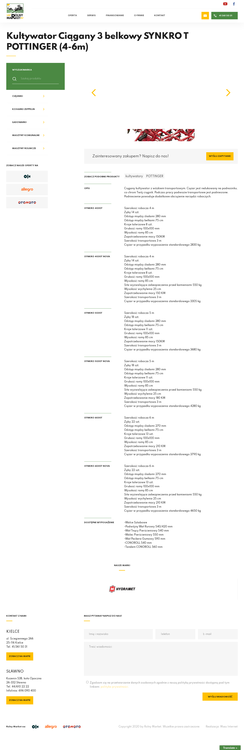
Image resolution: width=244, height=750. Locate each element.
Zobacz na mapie (19, 656)
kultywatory (134, 176)
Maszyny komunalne (26, 135)
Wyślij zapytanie (220, 156)
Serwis (91, 15)
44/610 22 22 (20, 686)
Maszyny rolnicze (24, 148)
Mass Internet (229, 726)
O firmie (139, 15)
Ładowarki (19, 122)
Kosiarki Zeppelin (23, 109)
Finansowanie (115, 15)
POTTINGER (154, 176)
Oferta (72, 15)
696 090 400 (27, 690)
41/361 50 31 (19, 647)
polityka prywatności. (115, 687)
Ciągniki (17, 96)
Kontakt (159, 15)
